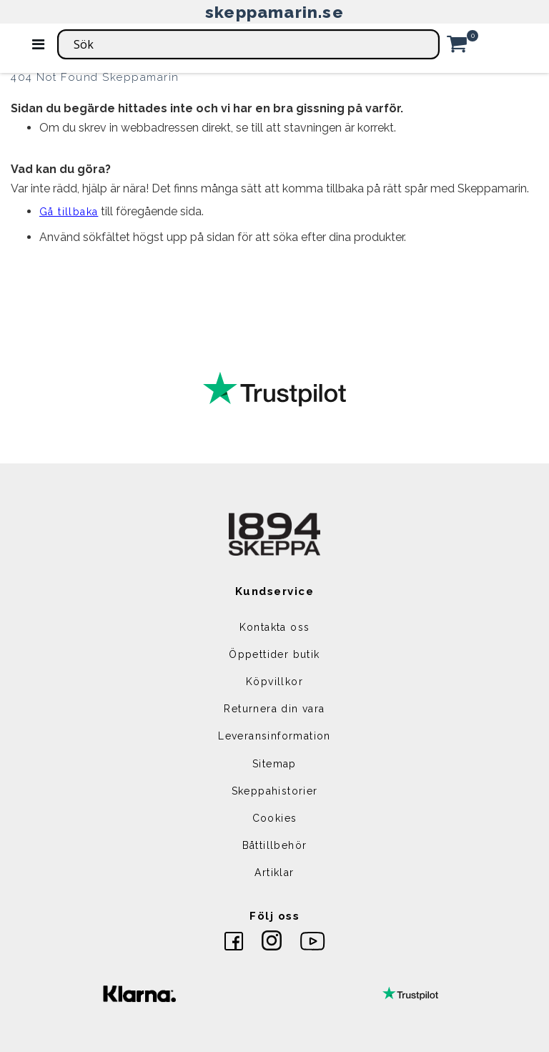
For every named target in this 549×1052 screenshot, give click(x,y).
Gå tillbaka (68, 211)
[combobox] (248, 44)
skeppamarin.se (274, 11)
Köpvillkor (274, 681)
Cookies (274, 818)
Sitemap (274, 764)
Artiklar (274, 872)
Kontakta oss (274, 627)
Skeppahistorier (275, 791)
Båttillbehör (274, 845)
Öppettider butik (274, 654)
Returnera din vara (274, 708)
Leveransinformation (274, 736)
